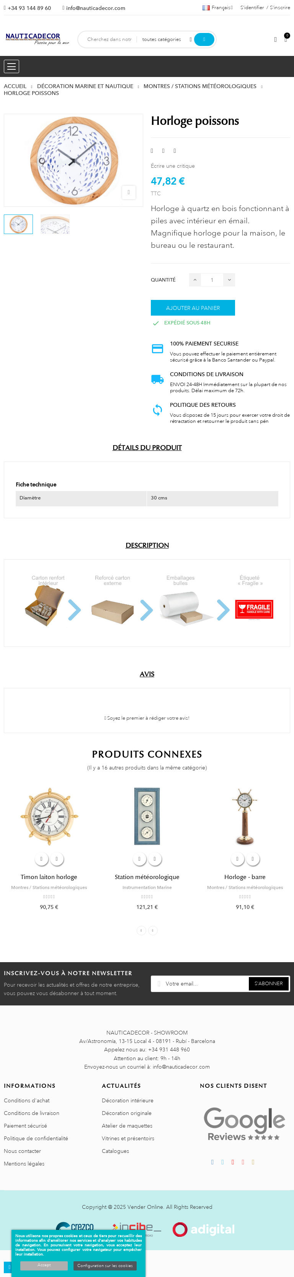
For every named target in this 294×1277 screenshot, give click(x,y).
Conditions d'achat (26, 1100)
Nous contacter (22, 1151)
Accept (44, 1265)
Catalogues (115, 1151)
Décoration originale (127, 1113)
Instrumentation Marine (147, 887)
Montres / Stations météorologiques (49, 887)
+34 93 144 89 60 (29, 8)
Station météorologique (147, 877)
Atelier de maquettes (127, 1125)
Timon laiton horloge (49, 877)
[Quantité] (212, 280)
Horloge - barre (245, 877)
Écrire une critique (173, 165)
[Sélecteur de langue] (218, 7)
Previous (141, 930)
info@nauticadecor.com (95, 8)
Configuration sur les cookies (105, 1266)
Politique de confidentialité (36, 1138)
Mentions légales (24, 1163)
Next (153, 930)
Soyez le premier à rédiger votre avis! (147, 718)
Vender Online (145, 1206)
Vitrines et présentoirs (128, 1138)
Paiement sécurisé (25, 1125)
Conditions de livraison (31, 1113)
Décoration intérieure (128, 1100)
